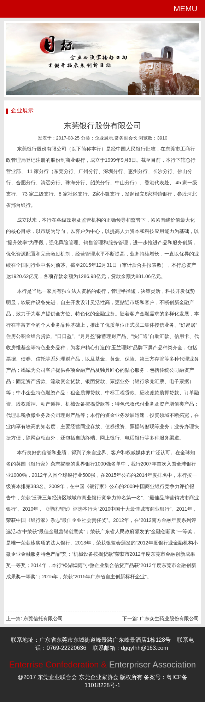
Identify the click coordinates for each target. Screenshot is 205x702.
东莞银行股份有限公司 (102, 125)
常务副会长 (126, 138)
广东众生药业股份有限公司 (169, 618)
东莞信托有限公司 (43, 618)
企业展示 (104, 138)
